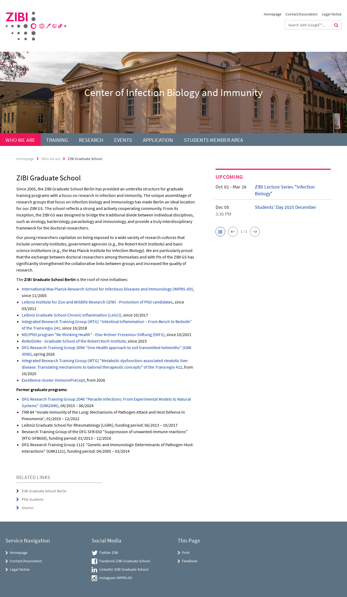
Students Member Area (213, 139)
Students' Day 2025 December (285, 207)
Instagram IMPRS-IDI (115, 577)
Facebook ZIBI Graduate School (124, 560)
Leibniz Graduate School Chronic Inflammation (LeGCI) (71, 315)
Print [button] (186, 552)
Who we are (20, 139)
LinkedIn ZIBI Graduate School (124, 569)
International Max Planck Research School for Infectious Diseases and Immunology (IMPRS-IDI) (107, 289)
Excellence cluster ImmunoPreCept (53, 380)
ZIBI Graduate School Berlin (44, 491)
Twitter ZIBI (108, 552)
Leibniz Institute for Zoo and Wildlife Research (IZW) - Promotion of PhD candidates (97, 302)
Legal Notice (332, 14)
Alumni (27, 507)
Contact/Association (301, 14)
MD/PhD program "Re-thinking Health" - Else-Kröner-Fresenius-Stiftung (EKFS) (93, 334)
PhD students (33, 499)
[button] (220, 231)
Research (91, 139)
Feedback (189, 560)
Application (158, 139)
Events (123, 139)
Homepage (272, 14)
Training (57, 139)
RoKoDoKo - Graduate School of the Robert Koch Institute (74, 341)
